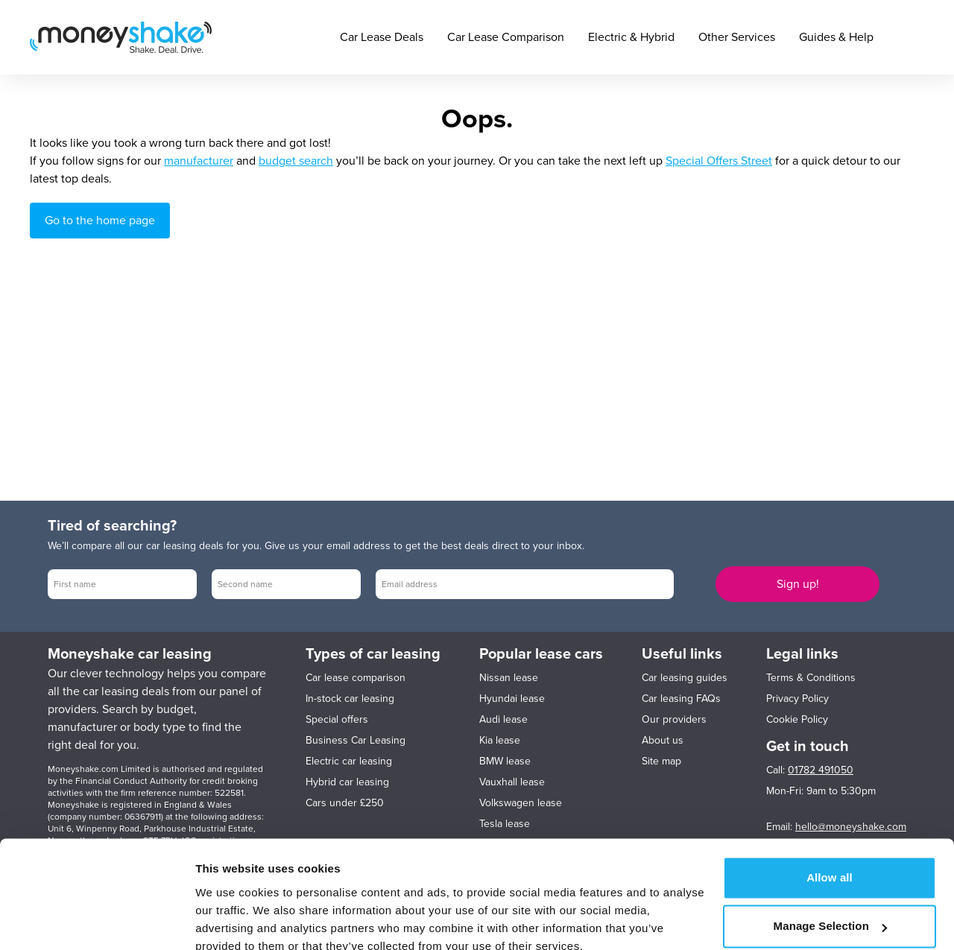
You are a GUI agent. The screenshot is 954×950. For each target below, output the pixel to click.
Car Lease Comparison (505, 37)
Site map (661, 761)
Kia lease (499, 740)
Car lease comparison (355, 677)
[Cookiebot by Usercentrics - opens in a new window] (96, 921)
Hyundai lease (512, 698)
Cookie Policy (797, 719)
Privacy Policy (797, 698)
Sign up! (798, 584)
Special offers (337, 719)
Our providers (674, 719)
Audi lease (503, 719)
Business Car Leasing (355, 740)
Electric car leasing (349, 761)
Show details (230, 920)
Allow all (829, 811)
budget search (296, 160)
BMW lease (505, 761)
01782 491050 (820, 770)
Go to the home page (100, 220)
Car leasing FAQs (681, 698)
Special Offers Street (719, 160)
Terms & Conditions (811, 677)
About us (662, 740)
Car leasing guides (684, 677)
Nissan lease (508, 677)
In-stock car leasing (350, 698)
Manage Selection (830, 859)
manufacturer (198, 160)
